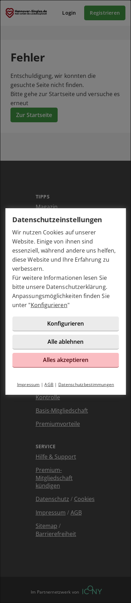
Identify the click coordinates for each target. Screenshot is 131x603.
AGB (48, 384)
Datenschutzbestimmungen (86, 384)
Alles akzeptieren (65, 360)
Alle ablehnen (65, 342)
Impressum (28, 384)
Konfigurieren (49, 305)
